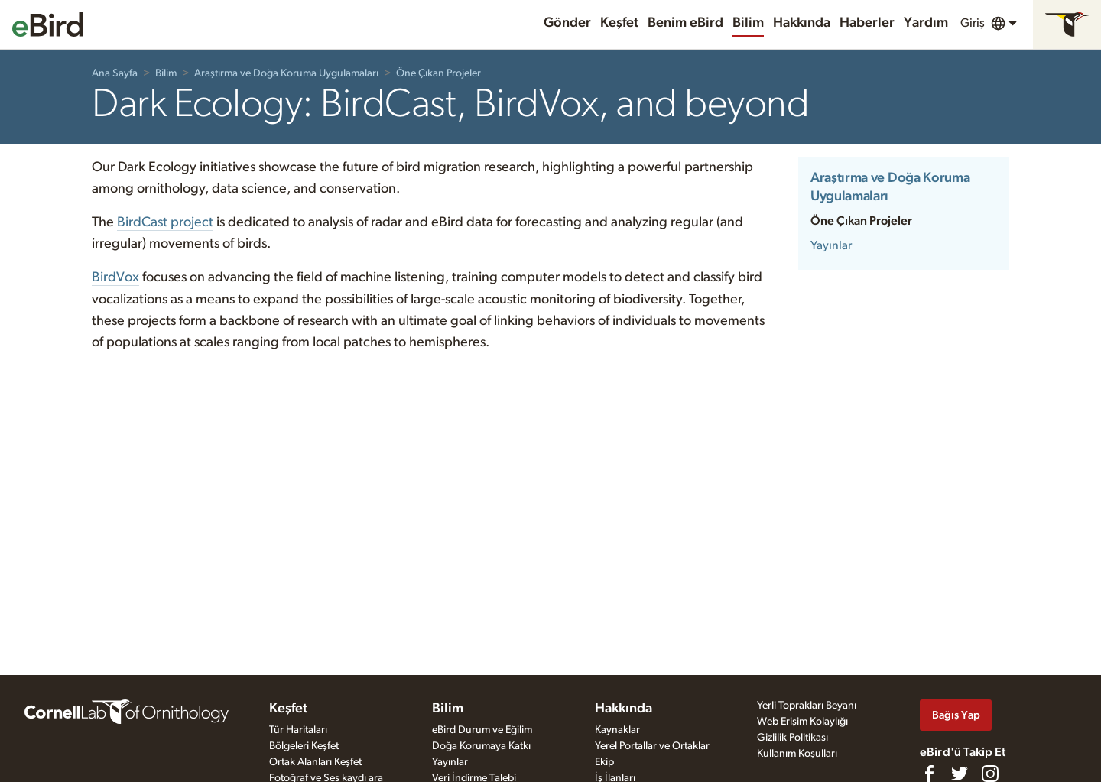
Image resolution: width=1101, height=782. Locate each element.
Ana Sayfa (115, 73)
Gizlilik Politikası (792, 737)
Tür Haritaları (298, 730)
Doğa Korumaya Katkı (481, 746)
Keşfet (619, 23)
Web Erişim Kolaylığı (802, 721)
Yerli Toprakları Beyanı (806, 705)
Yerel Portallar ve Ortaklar (652, 746)
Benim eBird (685, 23)
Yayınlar (831, 245)
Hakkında (801, 23)
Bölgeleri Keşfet (304, 746)
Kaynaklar (617, 730)
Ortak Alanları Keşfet (315, 762)
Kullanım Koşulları (797, 753)
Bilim (748, 23)
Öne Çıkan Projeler (438, 73)
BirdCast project (165, 222)
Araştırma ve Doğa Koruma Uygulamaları (286, 73)
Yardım (926, 23)
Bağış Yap (956, 715)
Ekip (604, 762)
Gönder (567, 23)
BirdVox (115, 277)
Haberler (867, 23)
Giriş (972, 23)
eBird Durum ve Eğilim (482, 730)
